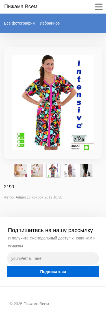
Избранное (50, 23)
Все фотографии (19, 23)
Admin (21, 197)
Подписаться (53, 271)
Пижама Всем (36, 304)
